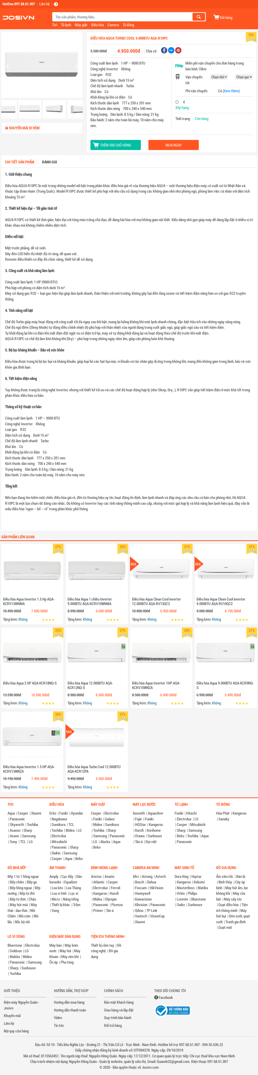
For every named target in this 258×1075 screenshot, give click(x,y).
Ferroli (115, 887)
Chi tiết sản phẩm (19, 161)
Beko (79, 858)
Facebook (166, 997)
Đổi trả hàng (113, 1025)
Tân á (139, 841)
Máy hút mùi (19, 904)
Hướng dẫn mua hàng (69, 1002)
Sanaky (223, 818)
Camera (113, 24)
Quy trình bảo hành (117, 1017)
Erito (52, 813)
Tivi (54, 24)
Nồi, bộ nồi (22, 921)
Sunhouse (155, 835)
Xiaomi (36, 813)
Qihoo (139, 910)
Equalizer (70, 881)
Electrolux (59, 835)
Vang (55, 910)
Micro (56, 899)
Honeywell (142, 893)
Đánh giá (49, 161)
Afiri (136, 876)
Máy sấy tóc (233, 899)
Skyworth (17, 824)
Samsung (29, 835)
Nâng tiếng (71, 899)
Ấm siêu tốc (224, 876)
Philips (192, 893)
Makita (15, 956)
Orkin (181, 893)
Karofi (139, 830)
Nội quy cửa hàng (16, 1030)
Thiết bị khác (61, 904)
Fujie (138, 818)
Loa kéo (57, 887)
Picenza (117, 904)
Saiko (181, 904)
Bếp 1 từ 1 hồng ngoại (23, 876)
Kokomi (199, 881)
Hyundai (77, 813)
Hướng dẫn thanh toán (70, 1009)
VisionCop (157, 915)
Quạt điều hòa (228, 904)
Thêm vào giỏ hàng (115, 144)
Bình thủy (225, 881)
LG (31, 841)
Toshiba (32, 824)
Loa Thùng (73, 887)
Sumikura (59, 824)
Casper (23, 813)
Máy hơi (65, 950)
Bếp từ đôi (27, 893)
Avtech (160, 876)
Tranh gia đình (235, 921)
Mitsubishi (59, 841)
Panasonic (17, 818)
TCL (23, 841)
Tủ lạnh (66, 24)
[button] (7, 66)
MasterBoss (186, 887)
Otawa (140, 835)
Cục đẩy (67, 876)
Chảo (32, 899)
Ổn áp (53, 962)
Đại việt (151, 841)
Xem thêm (231, 90)
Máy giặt (81, 24)
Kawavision (143, 899)
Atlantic (99, 881)
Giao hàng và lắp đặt (119, 1009)
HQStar (140, 824)
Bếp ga (32, 881)
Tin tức (59, 1025)
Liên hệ (44, 3)
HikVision (156, 887)
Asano (14, 835)
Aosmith (139, 813)
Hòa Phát (223, 813)
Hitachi (191, 813)
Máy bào (55, 945)
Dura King (181, 876)
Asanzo (15, 830)
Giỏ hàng (226, 17)
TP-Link (151, 910)
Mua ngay (174, 144)
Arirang (147, 876)
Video (58, 1017)
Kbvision (141, 904)
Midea (70, 830)
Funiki (63, 813)
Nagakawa (59, 818)
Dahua (151, 881)
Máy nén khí (70, 956)
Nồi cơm (24, 915)
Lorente (182, 899)
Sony (13, 841)
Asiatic (110, 876)
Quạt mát (225, 927)
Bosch (139, 881)
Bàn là (240, 876)
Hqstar (196, 876)
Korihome (154, 830)
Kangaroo (156, 824)
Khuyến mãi (12, 1015)
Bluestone (198, 899)
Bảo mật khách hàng (119, 1002)
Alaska (105, 841)
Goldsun (16, 950)
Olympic (111, 899)
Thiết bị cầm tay (102, 945)
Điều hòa (97, 24)
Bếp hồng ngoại (21, 887)
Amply (53, 876)
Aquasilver (155, 813)
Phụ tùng (67, 962)
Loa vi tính (59, 893)
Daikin (56, 852)
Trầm (76, 904)
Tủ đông (128, 24)
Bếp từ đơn (18, 899)
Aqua (11, 813)
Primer (98, 910)
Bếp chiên (17, 881)
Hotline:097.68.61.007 (19, 3)
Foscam (141, 887)
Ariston (96, 876)
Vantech (141, 915)
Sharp (27, 830)
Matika (203, 887)
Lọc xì (74, 893)
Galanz (110, 818)
